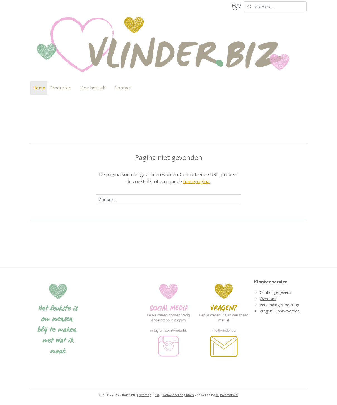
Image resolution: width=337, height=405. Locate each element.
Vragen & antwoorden (280, 311)
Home (39, 88)
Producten (60, 88)
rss (157, 395)
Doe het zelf (93, 88)
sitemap (145, 395)
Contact (123, 88)
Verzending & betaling (279, 304)
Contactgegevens (275, 292)
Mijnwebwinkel (227, 395)
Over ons (268, 298)
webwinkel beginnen (178, 395)
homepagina (196, 181)
